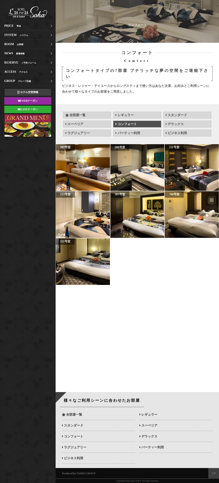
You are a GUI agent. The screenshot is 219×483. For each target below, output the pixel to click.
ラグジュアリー (77, 133)
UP (214, 473)
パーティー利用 (127, 133)
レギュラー (124, 115)
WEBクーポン (28, 100)
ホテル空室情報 (27, 92)
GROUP (17, 81)
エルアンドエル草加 (23, 11)
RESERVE (20, 62)
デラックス (175, 124)
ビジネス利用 (176, 133)
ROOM (13, 44)
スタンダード (176, 115)
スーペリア (74, 124)
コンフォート (126, 124)
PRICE (12, 25)
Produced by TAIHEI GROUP (78, 473)
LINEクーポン (28, 109)
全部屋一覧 (75, 115)
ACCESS (16, 71)
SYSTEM (16, 35)
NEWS (14, 53)
